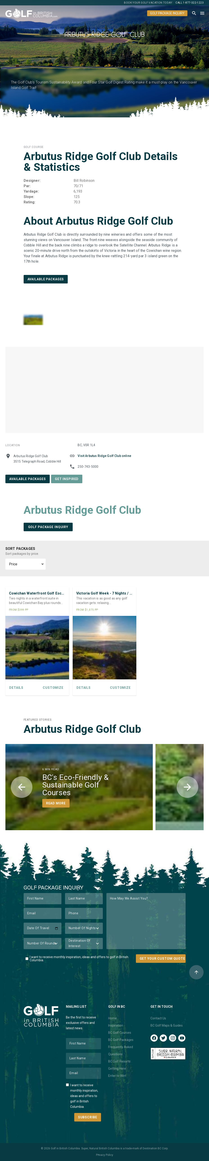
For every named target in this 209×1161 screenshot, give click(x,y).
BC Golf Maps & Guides (167, 1025)
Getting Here (117, 1068)
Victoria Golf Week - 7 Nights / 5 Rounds (104, 593)
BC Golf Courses (119, 1032)
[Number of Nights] (84, 928)
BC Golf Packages (120, 1040)
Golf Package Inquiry (167, 13)
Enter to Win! (117, 1076)
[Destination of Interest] (84, 943)
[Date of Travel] (42, 928)
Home (112, 1018)
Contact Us (158, 1018)
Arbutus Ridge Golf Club (82, 510)
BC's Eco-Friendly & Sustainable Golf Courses (75, 785)
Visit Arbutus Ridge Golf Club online (104, 456)
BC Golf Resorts (119, 1061)
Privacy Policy (104, 1155)
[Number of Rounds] (42, 943)
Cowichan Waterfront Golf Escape (37, 593)
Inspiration (115, 1025)
